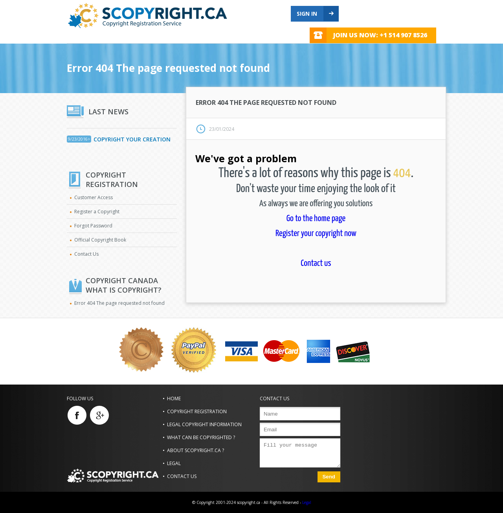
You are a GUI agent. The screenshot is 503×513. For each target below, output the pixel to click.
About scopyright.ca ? (195, 450)
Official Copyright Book (100, 239)
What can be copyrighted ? (201, 437)
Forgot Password (93, 225)
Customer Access (93, 197)
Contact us (316, 263)
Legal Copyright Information (204, 424)
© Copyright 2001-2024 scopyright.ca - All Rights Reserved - (246, 502)
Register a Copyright (96, 211)
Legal (174, 463)
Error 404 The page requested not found (119, 303)
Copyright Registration (197, 411)
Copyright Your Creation (132, 139)
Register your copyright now (315, 233)
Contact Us (86, 254)
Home (174, 398)
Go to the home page (315, 218)
